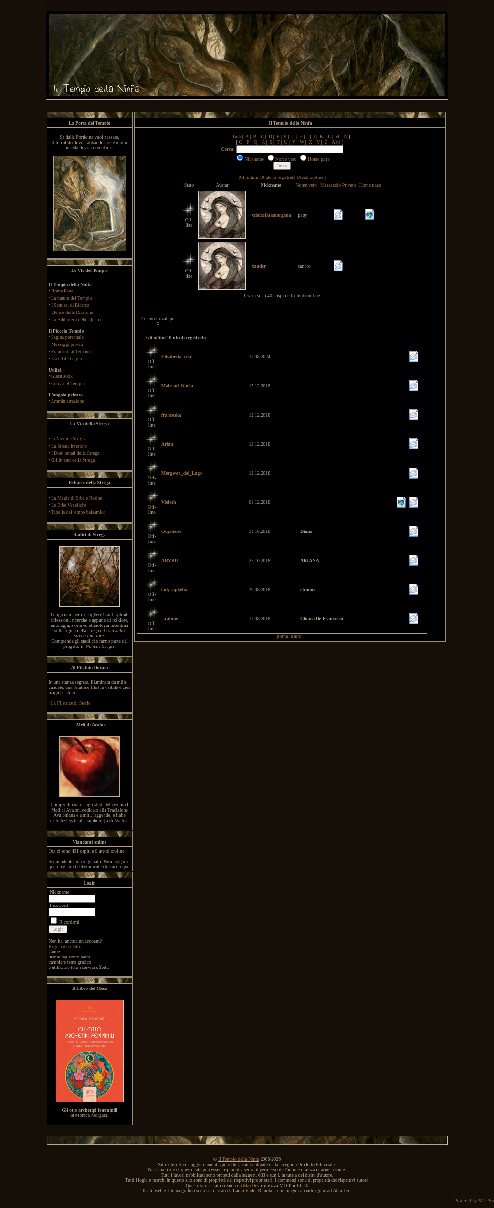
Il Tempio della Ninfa (238, 1159)
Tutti (236, 136)
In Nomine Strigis (68, 438)
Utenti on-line (310, 177)
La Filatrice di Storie (71, 703)
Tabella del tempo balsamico (78, 512)
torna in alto (289, 636)
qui (125, 866)
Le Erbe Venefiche (68, 505)
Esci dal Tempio (66, 358)
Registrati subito (64, 946)
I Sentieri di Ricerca (70, 305)
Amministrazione (67, 401)
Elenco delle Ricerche (72, 312)
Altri (336, 142)
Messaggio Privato (338, 184)
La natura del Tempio (71, 298)
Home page (370, 184)
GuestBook (62, 376)
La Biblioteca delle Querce (76, 319)
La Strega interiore (69, 445)
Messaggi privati (67, 344)
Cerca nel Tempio (68, 383)
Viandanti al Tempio (70, 351)
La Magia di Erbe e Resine (76, 497)
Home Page (62, 290)
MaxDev (251, 1185)
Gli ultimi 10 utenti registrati (267, 177)
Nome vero (306, 184)
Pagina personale (67, 337)
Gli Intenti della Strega (73, 460)
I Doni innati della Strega (75, 453)
